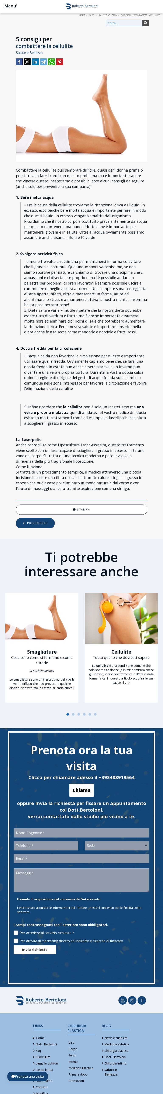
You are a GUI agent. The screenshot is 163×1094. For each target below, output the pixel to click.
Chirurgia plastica (116, 1051)
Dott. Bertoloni (46, 1044)
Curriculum (43, 1057)
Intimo (73, 1062)
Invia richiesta (35, 949)
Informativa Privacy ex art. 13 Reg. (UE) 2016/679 (51, 903)
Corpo (73, 1049)
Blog (106, 1026)
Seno (72, 1055)
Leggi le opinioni (47, 1063)
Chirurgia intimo (115, 1063)
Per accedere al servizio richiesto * (44, 932)
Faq (38, 1051)
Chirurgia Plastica (76, 1028)
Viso (71, 1042)
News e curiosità (116, 1038)
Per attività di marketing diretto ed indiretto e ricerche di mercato (68, 941)
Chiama (82, 790)
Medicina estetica (116, 1044)
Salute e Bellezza (29, 52)
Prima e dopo (78, 1074)
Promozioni (76, 1081)
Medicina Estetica (81, 1068)
